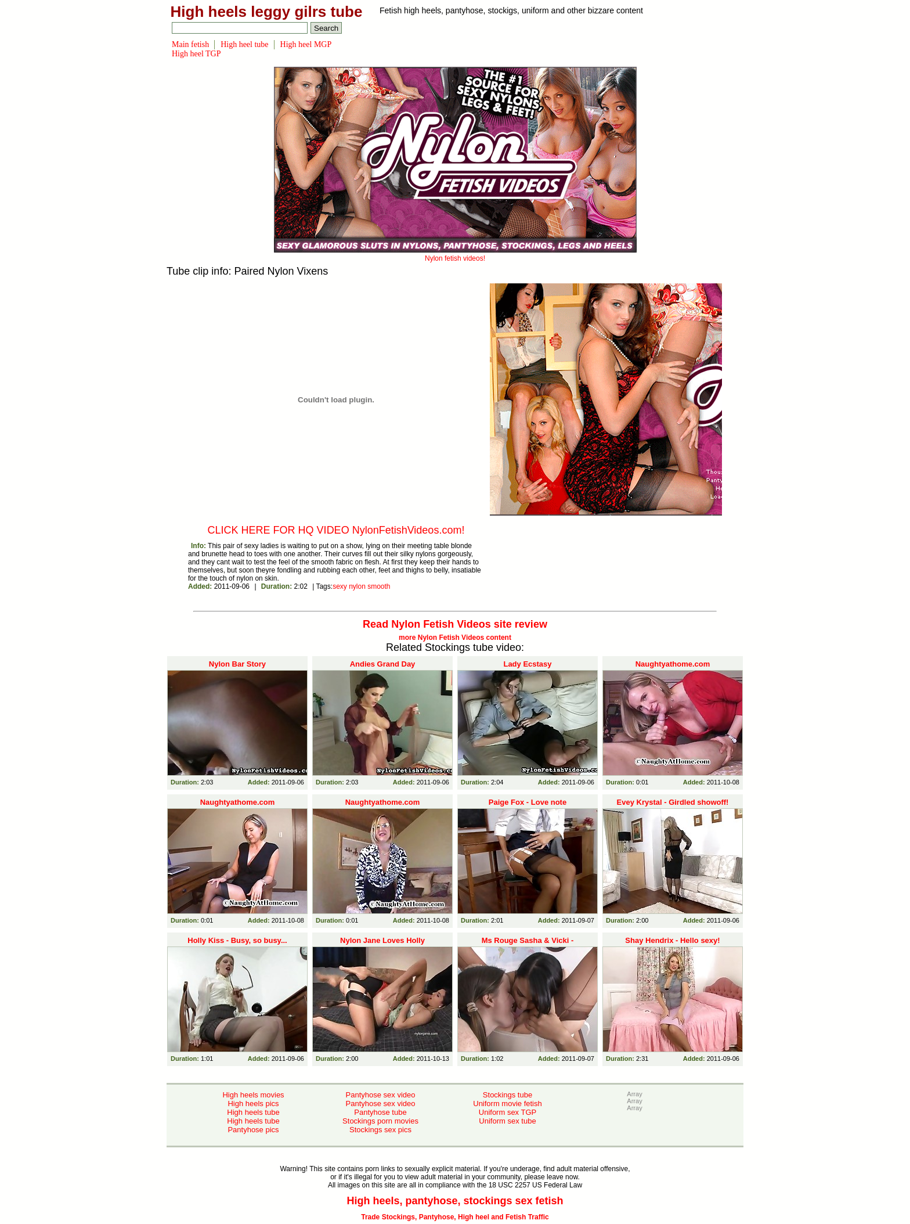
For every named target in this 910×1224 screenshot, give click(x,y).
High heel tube (244, 44)
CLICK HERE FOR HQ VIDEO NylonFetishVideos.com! (336, 530)
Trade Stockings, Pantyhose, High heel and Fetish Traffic (454, 1217)
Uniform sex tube (507, 1121)
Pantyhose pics (253, 1129)
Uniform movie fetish (507, 1103)
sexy (340, 586)
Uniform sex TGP (507, 1112)
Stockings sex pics (380, 1129)
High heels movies (253, 1094)
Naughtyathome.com (672, 664)
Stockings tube (507, 1094)
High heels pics (253, 1103)
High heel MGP (306, 44)
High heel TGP (196, 53)
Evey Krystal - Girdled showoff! (673, 802)
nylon (357, 586)
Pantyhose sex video (381, 1094)
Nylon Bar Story (237, 664)
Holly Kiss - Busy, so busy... (237, 940)
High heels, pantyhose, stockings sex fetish (454, 1201)
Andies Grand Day (383, 664)
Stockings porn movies (380, 1121)
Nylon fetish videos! (455, 254)
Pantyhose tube (380, 1112)
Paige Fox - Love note (527, 802)
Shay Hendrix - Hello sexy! (672, 940)
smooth (378, 586)
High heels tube (253, 1112)
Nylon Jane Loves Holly (382, 940)
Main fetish (190, 44)
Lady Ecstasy (527, 664)
